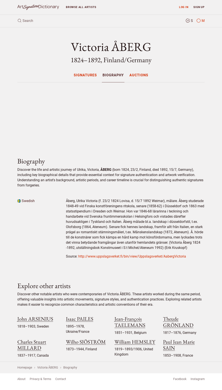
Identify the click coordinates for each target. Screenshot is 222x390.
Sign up (199, 7)
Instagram (198, 379)
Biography (113, 75)
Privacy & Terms (40, 379)
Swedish (26, 201)
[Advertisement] (111, 116)
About (21, 379)
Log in (183, 7)
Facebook (179, 379)
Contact (60, 379)
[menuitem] (85, 75)
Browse (81, 7)
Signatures (85, 75)
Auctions (138, 75)
